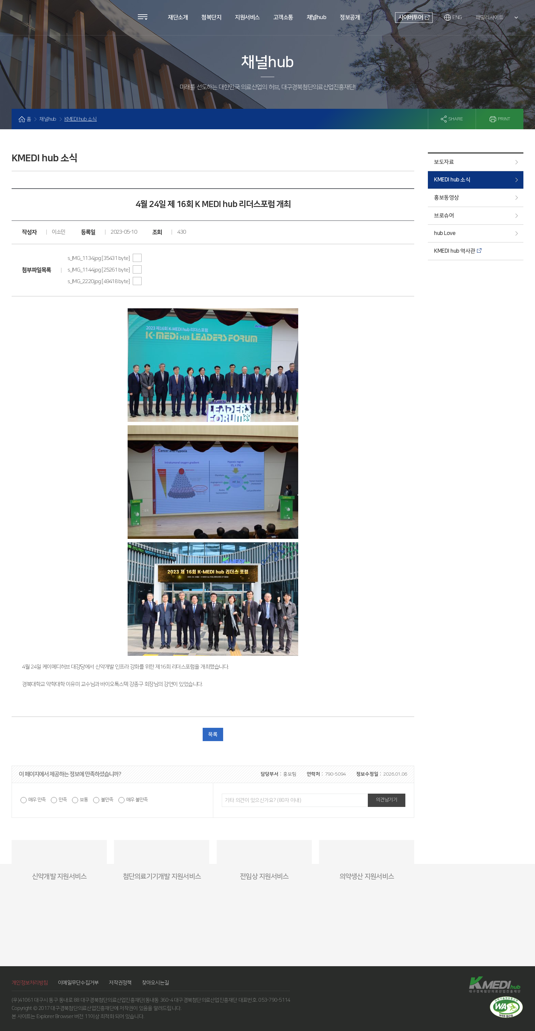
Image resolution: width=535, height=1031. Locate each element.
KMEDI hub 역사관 (454, 251)
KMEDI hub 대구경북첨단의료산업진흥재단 (49, 14)
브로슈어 (444, 215)
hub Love (444, 233)
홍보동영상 (446, 197)
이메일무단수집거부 (78, 983)
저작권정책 (120, 983)
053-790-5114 (274, 1000)
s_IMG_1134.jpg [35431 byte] (99, 258)
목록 (213, 734)
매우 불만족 (137, 799)
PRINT (504, 119)
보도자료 (444, 162)
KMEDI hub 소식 (452, 180)
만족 (63, 799)
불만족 (107, 799)
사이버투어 (411, 17)
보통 (84, 799)
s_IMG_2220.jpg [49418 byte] (99, 281)
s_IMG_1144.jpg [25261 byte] (99, 270)
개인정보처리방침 (30, 983)
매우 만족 (37, 799)
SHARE (455, 119)
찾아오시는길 (155, 983)
